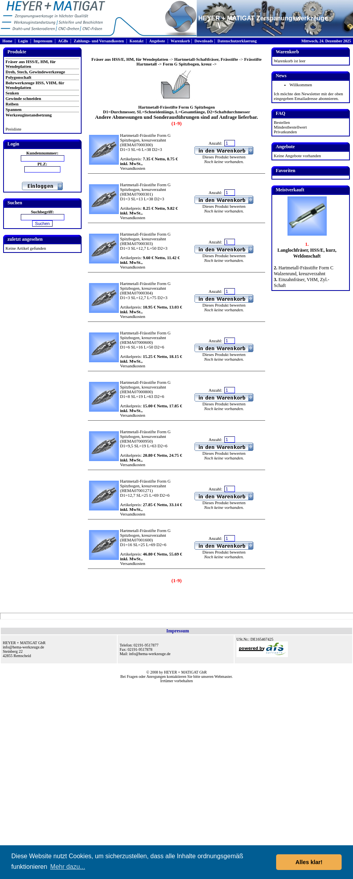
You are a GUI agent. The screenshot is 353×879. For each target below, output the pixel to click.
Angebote (157, 41)
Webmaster (223, 676)
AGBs (63, 41)
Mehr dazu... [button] (67, 866)
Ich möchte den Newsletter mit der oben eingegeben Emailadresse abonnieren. (308, 96)
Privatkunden (285, 131)
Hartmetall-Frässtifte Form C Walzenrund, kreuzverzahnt (303, 270)
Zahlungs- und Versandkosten (99, 41)
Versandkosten (132, 168)
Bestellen (282, 122)
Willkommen (300, 84)
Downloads (204, 41)
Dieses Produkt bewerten (224, 156)
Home (7, 41)
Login (23, 41)
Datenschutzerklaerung (237, 41)
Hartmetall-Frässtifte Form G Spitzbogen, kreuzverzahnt (145, 137)
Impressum (42, 41)
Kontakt (136, 41)
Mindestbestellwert (290, 127)
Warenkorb (180, 41)
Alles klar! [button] (308, 862)
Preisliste (13, 129)
